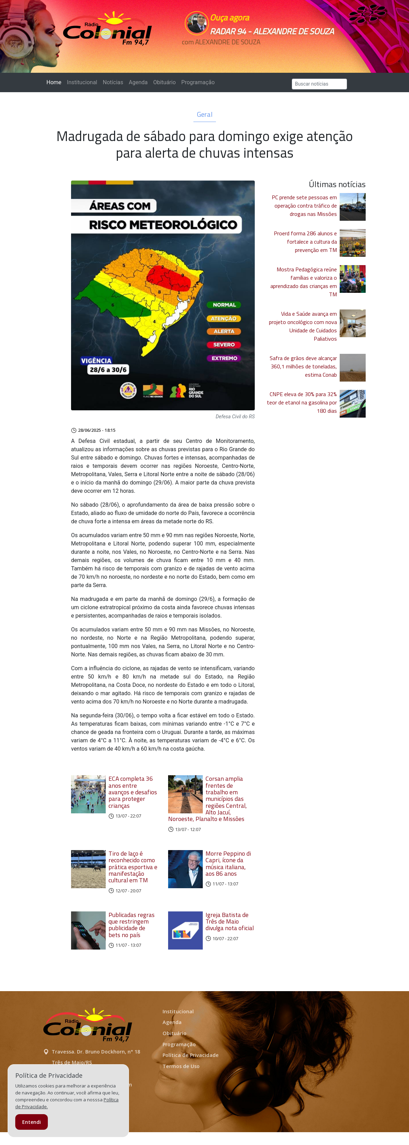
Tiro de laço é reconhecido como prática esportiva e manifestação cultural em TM (132, 873)
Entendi (31, 1122)
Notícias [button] (113, 82)
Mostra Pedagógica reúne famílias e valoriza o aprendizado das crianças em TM (303, 281)
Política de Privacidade (191, 1067)
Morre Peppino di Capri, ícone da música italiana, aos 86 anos (228, 870)
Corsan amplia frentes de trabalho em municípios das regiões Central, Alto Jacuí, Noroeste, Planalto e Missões (211, 802)
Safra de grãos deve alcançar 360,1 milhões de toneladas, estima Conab (303, 366)
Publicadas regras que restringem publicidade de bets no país (131, 931)
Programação (198, 82)
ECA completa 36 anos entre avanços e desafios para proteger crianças (132, 792)
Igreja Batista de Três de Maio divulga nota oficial (230, 928)
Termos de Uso (181, 1078)
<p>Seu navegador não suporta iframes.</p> (257, 54)
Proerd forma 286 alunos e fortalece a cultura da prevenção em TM (305, 241)
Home (55, 82)
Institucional (82, 82)
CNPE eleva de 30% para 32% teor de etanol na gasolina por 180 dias (302, 402)
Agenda (138, 82)
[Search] (319, 84)
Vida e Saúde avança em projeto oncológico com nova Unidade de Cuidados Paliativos (303, 326)
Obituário (164, 82)
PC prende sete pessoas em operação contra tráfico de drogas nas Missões (304, 205)
